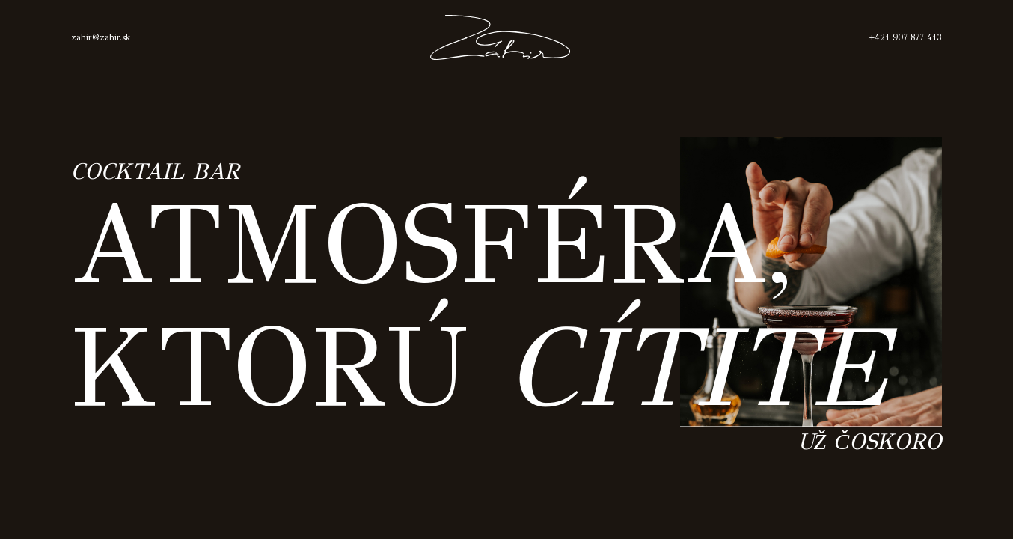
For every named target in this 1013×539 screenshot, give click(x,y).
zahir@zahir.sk (106, 37)
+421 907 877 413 (901, 37)
